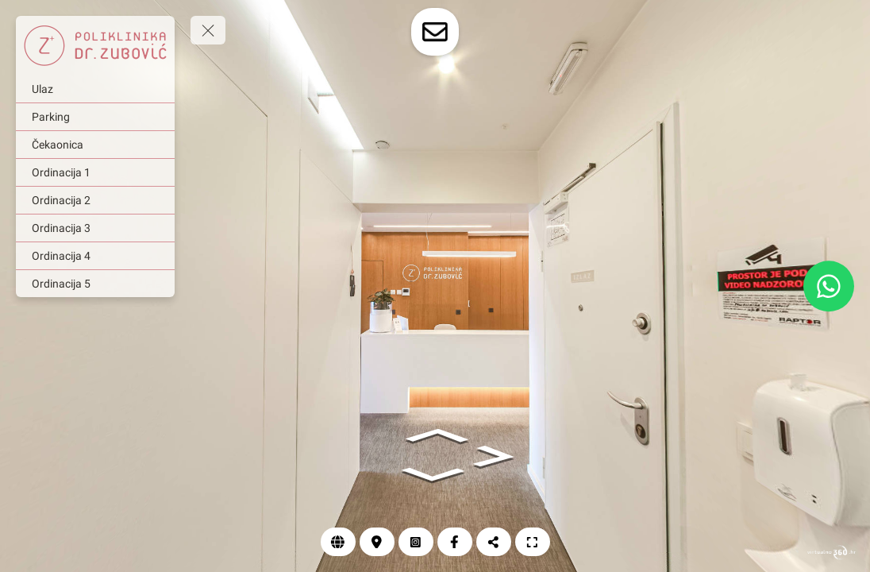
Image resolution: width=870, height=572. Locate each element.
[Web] (338, 542)
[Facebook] (454, 542)
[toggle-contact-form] (435, 32)
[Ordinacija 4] (95, 255)
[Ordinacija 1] (95, 172)
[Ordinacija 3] (95, 228)
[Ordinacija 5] (95, 283)
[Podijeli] (493, 542)
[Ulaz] (95, 88)
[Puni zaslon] (532, 542)
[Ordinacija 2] (95, 200)
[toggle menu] (208, 30)
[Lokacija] (377, 542)
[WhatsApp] (828, 286)
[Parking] (95, 116)
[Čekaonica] (95, 144)
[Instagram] (415, 542)
